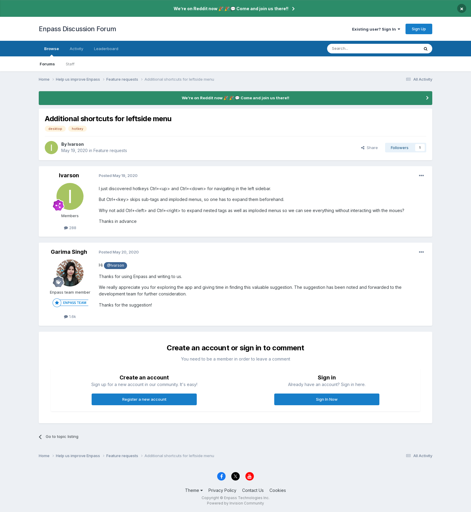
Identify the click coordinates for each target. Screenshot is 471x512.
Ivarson (76, 144)
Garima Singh (69, 252)
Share (369, 147)
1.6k (70, 316)
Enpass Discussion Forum (77, 29)
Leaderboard (106, 48)
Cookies (277, 490)
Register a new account (144, 399)
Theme (194, 490)
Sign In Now (327, 399)
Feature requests (110, 150)
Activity (76, 48)
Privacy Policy (222, 490)
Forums (47, 63)
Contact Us (253, 490)
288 (70, 227)
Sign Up (419, 28)
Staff (70, 63)
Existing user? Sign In (376, 29)
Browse (51, 51)
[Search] (357, 48)
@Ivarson (115, 265)
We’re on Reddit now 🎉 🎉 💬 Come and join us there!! (231, 8)
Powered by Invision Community (235, 503)
